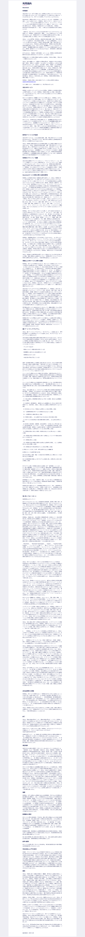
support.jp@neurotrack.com (29, 81)
